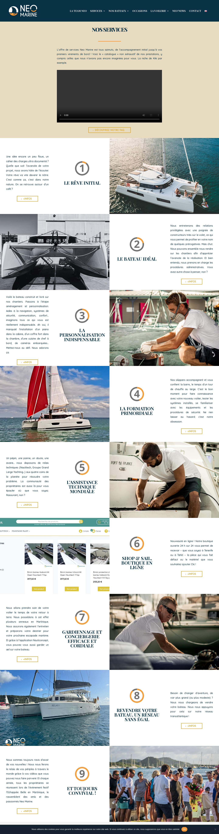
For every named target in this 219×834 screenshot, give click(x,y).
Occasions (139, 11)
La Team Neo (78, 11)
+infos (27, 199)
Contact (195, 11)
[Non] (215, 829)
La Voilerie (158, 11)
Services (96, 11)
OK (184, 829)
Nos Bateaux (117, 11)
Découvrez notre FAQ (109, 130)
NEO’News (179, 11)
